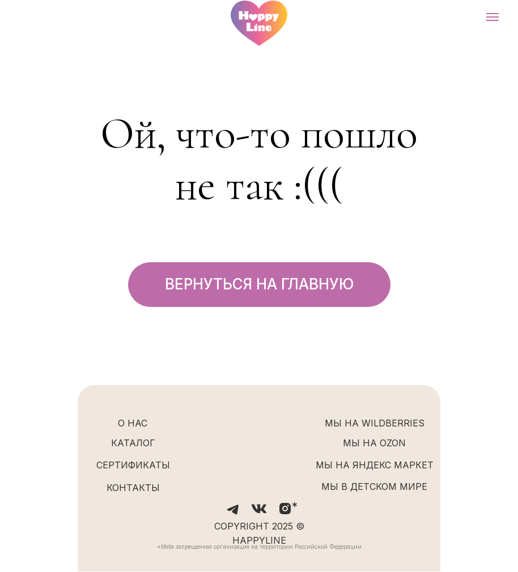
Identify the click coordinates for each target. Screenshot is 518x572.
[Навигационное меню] (492, 17)
